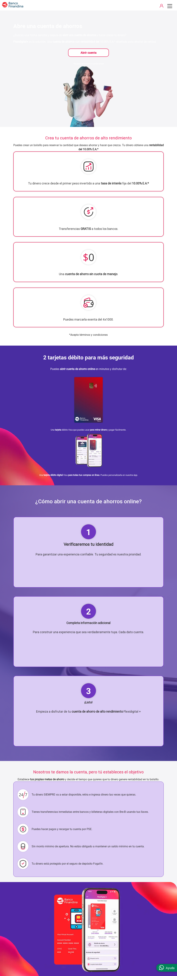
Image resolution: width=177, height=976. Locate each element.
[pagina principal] (13, 6)
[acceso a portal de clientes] (161, 6)
